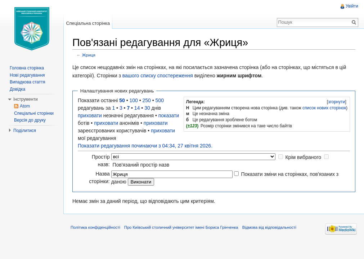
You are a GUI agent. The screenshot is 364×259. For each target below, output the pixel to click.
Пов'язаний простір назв (141, 165)
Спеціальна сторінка (88, 23)
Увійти (352, 6)
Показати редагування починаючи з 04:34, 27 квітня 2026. (145, 146)
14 (137, 108)
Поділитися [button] (24, 130)
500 (160, 100)
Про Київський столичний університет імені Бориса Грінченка (181, 227)
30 (147, 108)
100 (134, 100)
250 (147, 100)
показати (168, 115)
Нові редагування (27, 75)
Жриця (88, 55)
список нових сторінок (324, 107)
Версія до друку (30, 120)
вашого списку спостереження (157, 75)
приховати (90, 115)
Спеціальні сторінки (34, 113)
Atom (25, 106)
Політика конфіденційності (95, 227)
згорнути (336, 101)
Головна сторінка (27, 68)
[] (336, 101)
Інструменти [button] (25, 99)
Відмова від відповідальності (269, 227)
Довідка (17, 89)
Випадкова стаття (27, 82)
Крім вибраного (303, 157)
